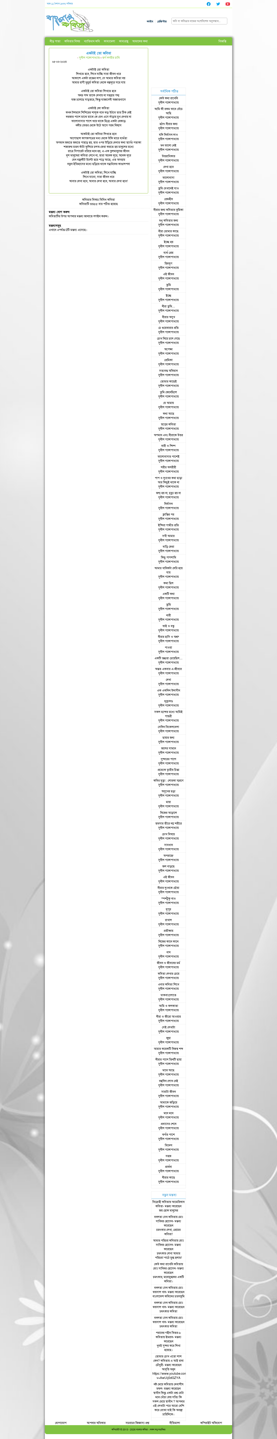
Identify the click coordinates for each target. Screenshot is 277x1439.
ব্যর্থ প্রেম (168, 253)
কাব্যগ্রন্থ (123, 41)
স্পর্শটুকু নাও (168, 899)
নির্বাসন (168, 504)
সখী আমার (168, 536)
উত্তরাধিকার (168, 156)
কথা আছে (168, 414)
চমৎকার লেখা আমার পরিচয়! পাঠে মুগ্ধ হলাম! (168, 1255)
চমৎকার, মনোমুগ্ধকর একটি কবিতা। (168, 1279)
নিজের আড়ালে (168, 813)
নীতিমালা (175, 1423)
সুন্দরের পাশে (168, 759)
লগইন (150, 21)
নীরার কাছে (168, 1177)
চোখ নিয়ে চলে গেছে (168, 338)
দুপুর (168, 909)
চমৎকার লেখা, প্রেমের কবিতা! (168, 1232)
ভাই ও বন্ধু (168, 626)
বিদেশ (168, 1145)
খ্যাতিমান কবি (92, 41)
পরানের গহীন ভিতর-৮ (168, 1333)
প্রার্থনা (168, 1167)
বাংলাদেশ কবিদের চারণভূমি (169, 1296)
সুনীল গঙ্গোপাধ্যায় (89, 58)
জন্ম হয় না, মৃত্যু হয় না (168, 493)
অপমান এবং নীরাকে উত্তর (168, 435)
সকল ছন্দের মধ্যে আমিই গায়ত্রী (168, 714)
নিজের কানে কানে (168, 941)
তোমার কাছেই (168, 381)
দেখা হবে (168, 167)
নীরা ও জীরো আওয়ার (168, 1017)
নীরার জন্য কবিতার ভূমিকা (168, 210)
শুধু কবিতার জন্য (168, 220)
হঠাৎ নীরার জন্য (169, 124)
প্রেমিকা (168, 360)
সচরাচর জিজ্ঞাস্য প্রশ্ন (137, 1423)
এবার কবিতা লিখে (168, 984)
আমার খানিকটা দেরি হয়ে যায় (168, 570)
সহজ (168, 1156)
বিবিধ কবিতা (107, 200)
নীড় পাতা (55, 41)
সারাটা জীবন (168, 1092)
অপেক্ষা (168, 349)
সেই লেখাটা (168, 1027)
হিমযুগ (168, 263)
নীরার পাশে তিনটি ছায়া (168, 1059)
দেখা (168, 680)
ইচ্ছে (168, 296)
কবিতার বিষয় (72, 41)
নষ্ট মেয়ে (158, 1384)
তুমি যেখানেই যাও (168, 188)
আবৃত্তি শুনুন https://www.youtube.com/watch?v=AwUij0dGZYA (175, 1373)
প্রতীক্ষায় (168, 931)
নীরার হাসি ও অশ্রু (168, 637)
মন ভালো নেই (168, 145)
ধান (168, 952)
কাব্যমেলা (109, 41)
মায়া (168, 802)
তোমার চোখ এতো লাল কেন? (167, 1358)
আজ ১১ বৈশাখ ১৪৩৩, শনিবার (60, 3)
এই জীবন (168, 274)
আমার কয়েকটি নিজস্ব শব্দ (168, 1049)
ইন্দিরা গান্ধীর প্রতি (168, 525)
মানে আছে (168, 1070)
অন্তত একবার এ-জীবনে (168, 669)
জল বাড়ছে (168, 866)
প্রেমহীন (168, 199)
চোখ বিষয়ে (168, 834)
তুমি (168, 285)
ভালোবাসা (168, 178)
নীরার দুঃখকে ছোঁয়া (168, 888)
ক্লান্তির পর (168, 514)
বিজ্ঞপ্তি (222, 41)
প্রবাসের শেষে (168, 1124)
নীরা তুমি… (168, 306)
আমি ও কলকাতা (168, 1006)
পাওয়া (168, 647)
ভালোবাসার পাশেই (168, 457)
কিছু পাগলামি (168, 557)
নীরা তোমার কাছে (168, 231)
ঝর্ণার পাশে (168, 1135)
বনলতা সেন (161, 1217)
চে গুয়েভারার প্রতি (168, 328)
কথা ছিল (168, 583)
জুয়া (168, 1038)
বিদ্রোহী (156, 1202)
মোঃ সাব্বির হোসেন (169, 1219)
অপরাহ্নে (168, 856)
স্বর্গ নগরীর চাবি (111, 58)
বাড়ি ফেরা (168, 547)
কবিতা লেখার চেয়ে (168, 974)
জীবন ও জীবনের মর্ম (168, 963)
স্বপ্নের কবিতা (168, 424)
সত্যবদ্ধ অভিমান (168, 371)
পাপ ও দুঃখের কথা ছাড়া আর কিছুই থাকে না (168, 480)
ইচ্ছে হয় (168, 242)
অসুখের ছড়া (168, 791)
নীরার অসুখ (168, 317)
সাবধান (168, 845)
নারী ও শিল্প (168, 446)
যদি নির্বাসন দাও (168, 135)
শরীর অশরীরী (168, 467)
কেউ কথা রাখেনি (168, 98)
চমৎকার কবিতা (168, 1311)
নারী (168, 615)
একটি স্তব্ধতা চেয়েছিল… (168, 658)
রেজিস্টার (162, 21)
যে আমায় (168, 403)
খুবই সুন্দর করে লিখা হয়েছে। (168, 1348)
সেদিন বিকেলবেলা (168, 727)
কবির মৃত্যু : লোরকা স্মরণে (168, 781)
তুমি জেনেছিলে (168, 392)
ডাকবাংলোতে (168, 995)
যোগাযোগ (61, 1423)
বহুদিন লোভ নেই (168, 1081)
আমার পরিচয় (160, 1240)
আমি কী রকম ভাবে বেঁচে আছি (168, 111)
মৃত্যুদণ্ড (168, 701)
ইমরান (169, 1337)
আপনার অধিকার (96, 1423)
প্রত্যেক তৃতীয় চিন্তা (168, 770)
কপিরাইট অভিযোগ (211, 1423)
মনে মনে (168, 1113)
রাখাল (168, 920)
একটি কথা (168, 594)
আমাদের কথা (140, 41)
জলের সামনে (168, 748)
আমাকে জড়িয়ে (168, 1102)
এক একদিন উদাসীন (168, 690)
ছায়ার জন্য (168, 738)
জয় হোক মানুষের (168, 1210)
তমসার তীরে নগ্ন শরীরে (168, 823)
